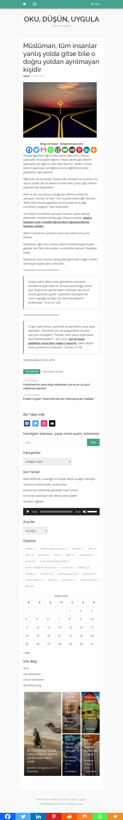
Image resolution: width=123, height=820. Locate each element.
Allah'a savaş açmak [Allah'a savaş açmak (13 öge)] (53, 548)
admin (26, 76)
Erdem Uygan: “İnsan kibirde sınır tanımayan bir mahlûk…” (59, 398)
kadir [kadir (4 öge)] (70, 555)
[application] (61, 511)
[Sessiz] (84, 511)
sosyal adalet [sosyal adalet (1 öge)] (34, 579)
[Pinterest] (79, 150)
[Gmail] (43, 150)
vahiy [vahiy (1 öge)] (52, 579)
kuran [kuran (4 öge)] (30, 561)
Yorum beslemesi (33, 679)
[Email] (65, 150)
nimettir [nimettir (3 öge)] (47, 573)
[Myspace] (72, 150)
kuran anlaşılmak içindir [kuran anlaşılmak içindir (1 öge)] (55, 561)
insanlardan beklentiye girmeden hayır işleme (50, 490)
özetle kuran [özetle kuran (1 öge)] (88, 579)
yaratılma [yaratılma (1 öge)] (68, 579)
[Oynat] (28, 511)
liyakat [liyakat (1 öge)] (30, 573)
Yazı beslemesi (32, 674)
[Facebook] (29, 150)
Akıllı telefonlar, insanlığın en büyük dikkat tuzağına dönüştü (59, 479)
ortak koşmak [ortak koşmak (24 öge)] (67, 573)
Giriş (26, 668)
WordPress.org (32, 685)
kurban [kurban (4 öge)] (67, 567)
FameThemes (47, 803)
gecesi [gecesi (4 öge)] (44, 555)
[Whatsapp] (50, 150)
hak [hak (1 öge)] (57, 555)
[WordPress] (58, 150)
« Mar (26, 653)
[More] (93, 150)
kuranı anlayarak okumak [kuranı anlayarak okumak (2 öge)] (41, 567)
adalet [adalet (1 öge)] (30, 548)
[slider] (56, 512)
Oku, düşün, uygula (61, 19)
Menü (33, 4)
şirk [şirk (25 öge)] (29, 586)
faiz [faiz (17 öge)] (29, 555)
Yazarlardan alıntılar (52, 371)
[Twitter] (36, 150)
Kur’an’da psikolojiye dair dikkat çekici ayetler (50, 495)
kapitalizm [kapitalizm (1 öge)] (86, 555)
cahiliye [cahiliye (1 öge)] (77, 548)
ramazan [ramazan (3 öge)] (88, 573)
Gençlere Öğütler (33, 501)
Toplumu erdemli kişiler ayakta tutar (45, 484)
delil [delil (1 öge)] (92, 548)
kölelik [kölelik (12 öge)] (84, 567)
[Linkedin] (86, 150)
